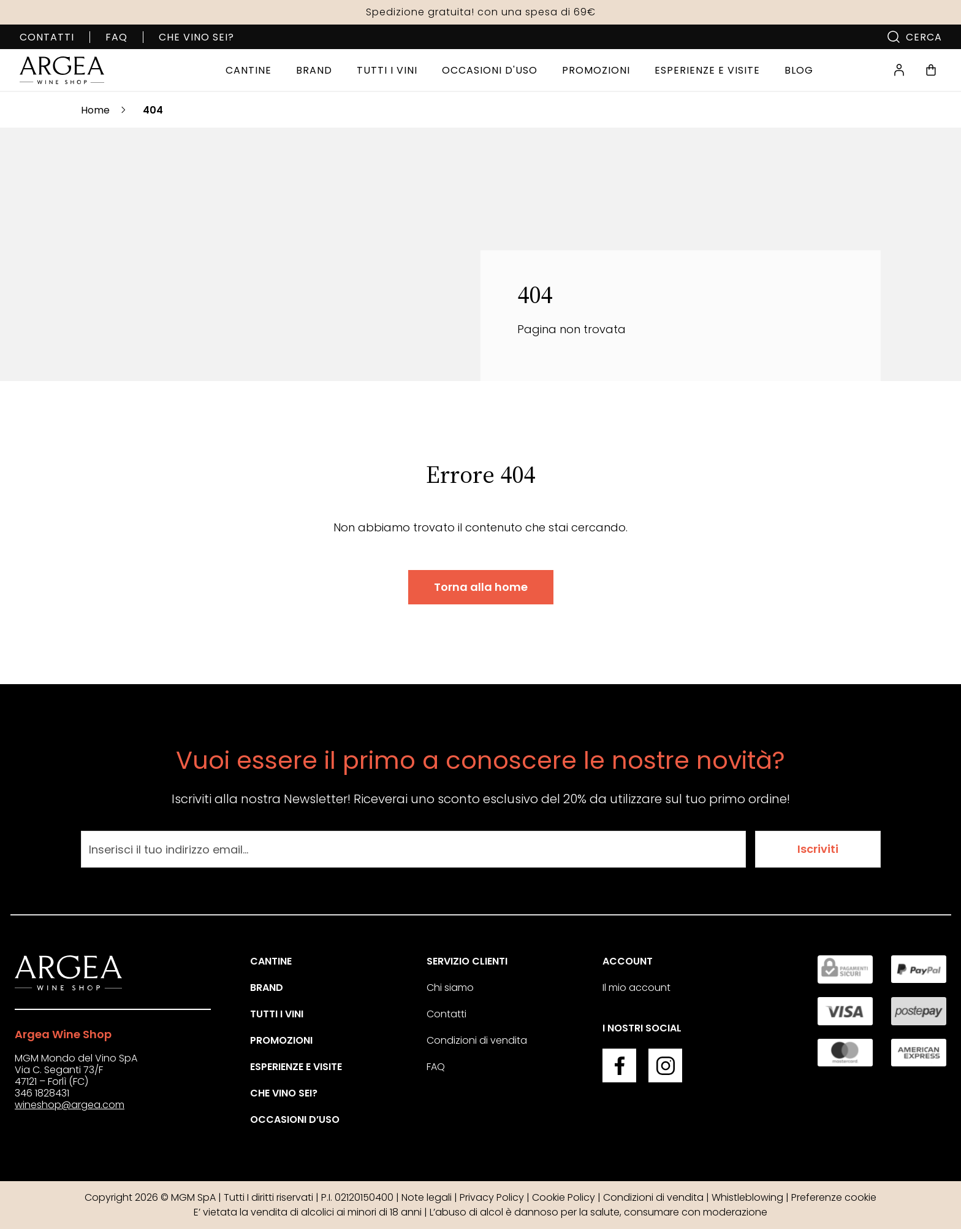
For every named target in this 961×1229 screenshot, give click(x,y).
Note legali (426, 1197)
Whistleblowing (747, 1197)
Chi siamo (450, 988)
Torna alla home (481, 587)
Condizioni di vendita (477, 1040)
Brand (266, 988)
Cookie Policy (563, 1197)
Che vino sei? (196, 37)
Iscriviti (817, 849)
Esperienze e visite (296, 1067)
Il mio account (636, 988)
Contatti (47, 37)
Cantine (271, 961)
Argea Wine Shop (63, 1034)
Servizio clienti (467, 961)
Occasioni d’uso (295, 1119)
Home (95, 110)
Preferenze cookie (833, 1197)
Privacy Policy (492, 1197)
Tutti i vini (276, 1014)
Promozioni (281, 1040)
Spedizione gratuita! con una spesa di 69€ (481, 12)
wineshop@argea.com (69, 1105)
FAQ (116, 37)
